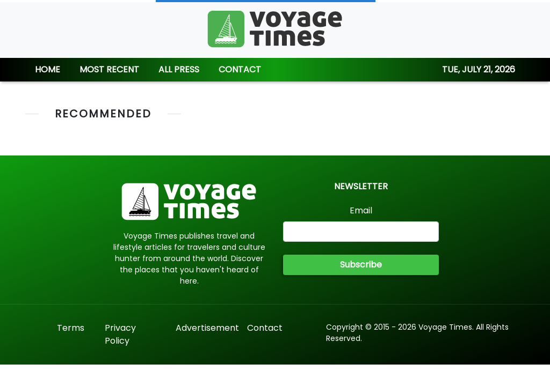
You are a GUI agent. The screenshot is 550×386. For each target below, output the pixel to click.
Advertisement (207, 328)
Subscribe (361, 264)
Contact (265, 328)
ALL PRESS (178, 69)
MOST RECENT (109, 69)
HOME (47, 69)
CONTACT (240, 69)
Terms (70, 328)
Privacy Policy (120, 334)
